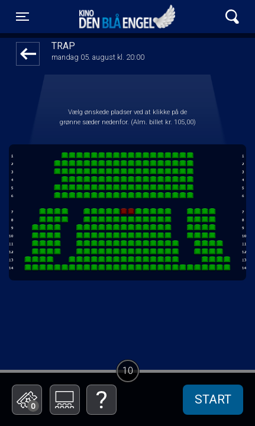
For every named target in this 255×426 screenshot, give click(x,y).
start (213, 399)
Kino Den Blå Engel (127, 16)
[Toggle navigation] (22, 16)
